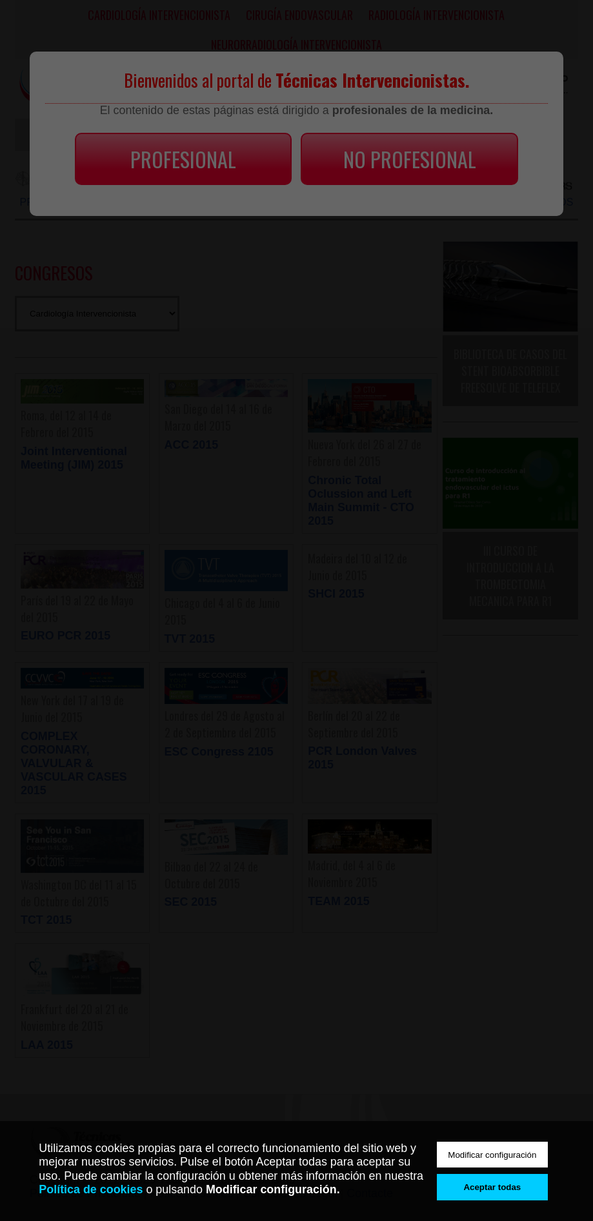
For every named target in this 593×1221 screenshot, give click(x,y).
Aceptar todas (492, 1187)
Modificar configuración (492, 1155)
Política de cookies (91, 1189)
